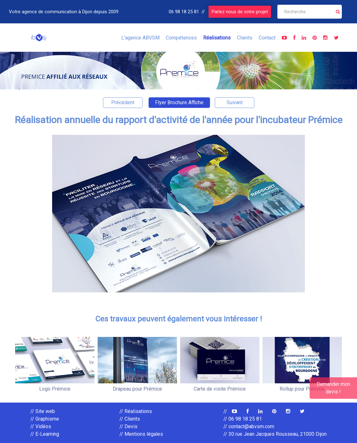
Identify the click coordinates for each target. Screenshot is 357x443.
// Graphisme (44, 419)
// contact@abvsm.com (248, 426)
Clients (244, 38)
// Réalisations (135, 411)
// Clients (129, 419)
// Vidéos (40, 426)
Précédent (122, 102)
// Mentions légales (141, 434)
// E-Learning (44, 434)
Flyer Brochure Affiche (179, 102)
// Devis (128, 426)
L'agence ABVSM (140, 38)
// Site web (42, 411)
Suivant (235, 102)
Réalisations (217, 38)
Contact (267, 38)
